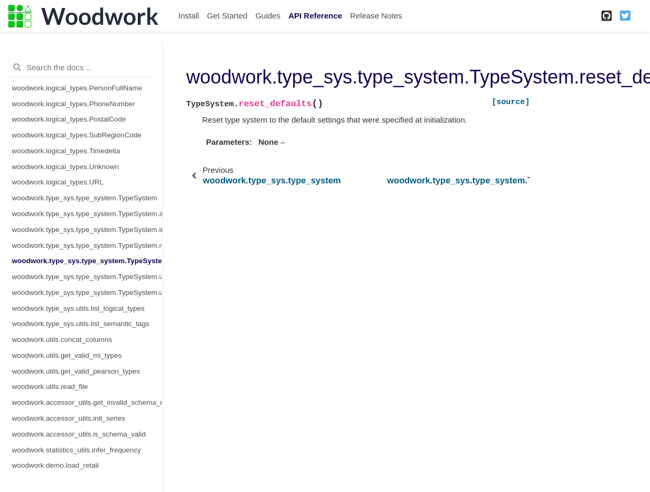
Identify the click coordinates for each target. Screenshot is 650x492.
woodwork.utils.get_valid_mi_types (67, 355)
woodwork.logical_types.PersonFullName (77, 88)
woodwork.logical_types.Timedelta (66, 151)
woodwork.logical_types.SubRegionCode (77, 135)
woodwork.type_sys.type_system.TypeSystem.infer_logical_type (87, 230)
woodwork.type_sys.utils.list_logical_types (78, 308)
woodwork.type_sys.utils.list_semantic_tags (80, 324)
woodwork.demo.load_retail (55, 465)
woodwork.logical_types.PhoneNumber (73, 104)
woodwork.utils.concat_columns (62, 340)
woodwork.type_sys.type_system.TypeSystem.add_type (87, 214)
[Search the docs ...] (81, 67)
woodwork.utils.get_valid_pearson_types (76, 371)
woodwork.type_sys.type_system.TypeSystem (84, 198)
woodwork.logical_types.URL (57, 182)
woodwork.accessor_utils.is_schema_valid (79, 434)
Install (188, 15)
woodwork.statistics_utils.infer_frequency (77, 450)
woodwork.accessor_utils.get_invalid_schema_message (87, 402)
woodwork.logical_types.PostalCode (69, 119)
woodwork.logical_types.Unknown (65, 167)
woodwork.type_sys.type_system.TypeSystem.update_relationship (87, 292)
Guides (268, 15)
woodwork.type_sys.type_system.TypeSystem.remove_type (87, 245)
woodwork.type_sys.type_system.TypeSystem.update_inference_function (87, 277)
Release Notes (376, 15)
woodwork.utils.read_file (50, 387)
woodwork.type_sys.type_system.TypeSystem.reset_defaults (87, 261)
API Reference (315, 15)
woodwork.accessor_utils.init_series (69, 418)
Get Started (227, 15)
